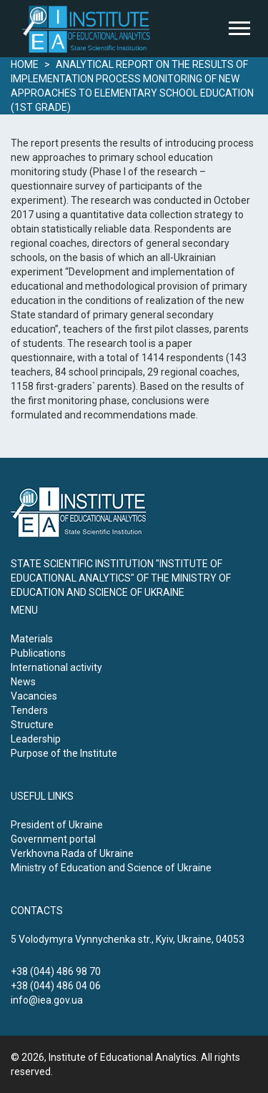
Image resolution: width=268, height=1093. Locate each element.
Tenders (29, 710)
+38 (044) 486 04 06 (56, 985)
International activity (56, 667)
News (23, 681)
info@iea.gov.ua (47, 1000)
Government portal (53, 839)
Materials (32, 638)
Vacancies (34, 696)
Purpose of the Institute (64, 753)
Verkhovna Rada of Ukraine (72, 853)
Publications (38, 653)
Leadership (36, 739)
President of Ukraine (57, 824)
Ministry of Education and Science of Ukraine (111, 867)
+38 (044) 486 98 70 (56, 971)
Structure (32, 724)
